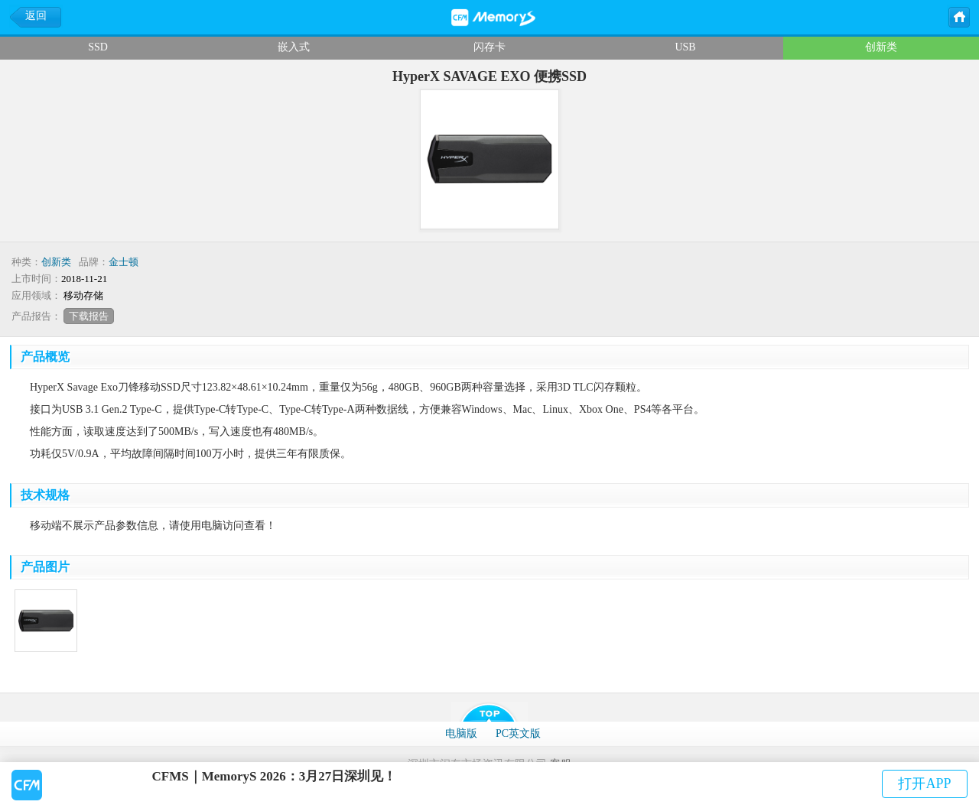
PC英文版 (518, 733)
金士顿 (123, 262)
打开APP (924, 783)
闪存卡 (489, 47)
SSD (98, 47)
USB (685, 47)
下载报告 (89, 316)
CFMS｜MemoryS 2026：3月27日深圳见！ (274, 776)
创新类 (881, 47)
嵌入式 (294, 47)
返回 (36, 15)
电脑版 (461, 733)
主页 (958, 16)
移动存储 (83, 295)
